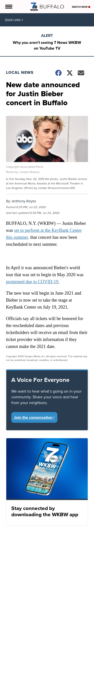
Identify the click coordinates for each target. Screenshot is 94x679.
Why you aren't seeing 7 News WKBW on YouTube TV (47, 45)
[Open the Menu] (8, 6)
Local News (20, 72)
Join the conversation (34, 417)
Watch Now (81, 7)
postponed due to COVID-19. (32, 281)
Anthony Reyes (24, 201)
